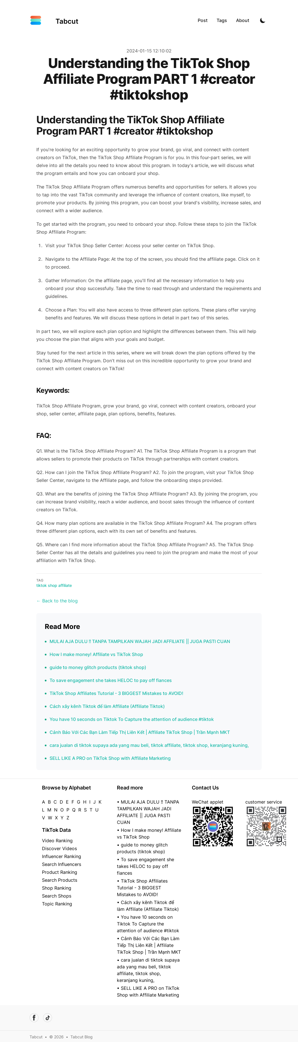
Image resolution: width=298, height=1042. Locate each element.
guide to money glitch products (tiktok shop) (98, 667)
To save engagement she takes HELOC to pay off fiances (111, 680)
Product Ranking (59, 872)
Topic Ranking (57, 904)
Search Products (59, 880)
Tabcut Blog (81, 1036)
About (242, 20)
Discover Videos (59, 848)
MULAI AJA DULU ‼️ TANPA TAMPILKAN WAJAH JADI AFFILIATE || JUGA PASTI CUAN (140, 641)
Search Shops (56, 896)
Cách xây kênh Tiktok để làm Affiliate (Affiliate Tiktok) (107, 706)
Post (203, 20)
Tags (222, 20)
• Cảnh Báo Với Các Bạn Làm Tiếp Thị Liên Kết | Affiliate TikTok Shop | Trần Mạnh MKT (149, 945)
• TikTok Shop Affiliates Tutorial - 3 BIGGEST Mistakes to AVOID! (142, 887)
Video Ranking (57, 840)
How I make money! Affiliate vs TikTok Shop (96, 654)
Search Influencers (61, 864)
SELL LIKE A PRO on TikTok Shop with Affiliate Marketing (110, 758)
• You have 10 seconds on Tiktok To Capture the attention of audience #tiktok (148, 923)
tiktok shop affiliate (54, 585)
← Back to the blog (57, 601)
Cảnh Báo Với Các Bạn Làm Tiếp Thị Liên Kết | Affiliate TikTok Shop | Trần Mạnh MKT (140, 732)
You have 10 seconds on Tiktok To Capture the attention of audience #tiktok (132, 719)
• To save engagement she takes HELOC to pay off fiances (145, 866)
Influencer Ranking (61, 856)
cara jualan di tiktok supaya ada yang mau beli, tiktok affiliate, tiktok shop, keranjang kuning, (149, 745)
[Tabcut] (54, 20)
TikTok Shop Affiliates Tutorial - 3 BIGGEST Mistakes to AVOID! (116, 693)
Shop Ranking (56, 888)
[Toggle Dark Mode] (262, 20)
